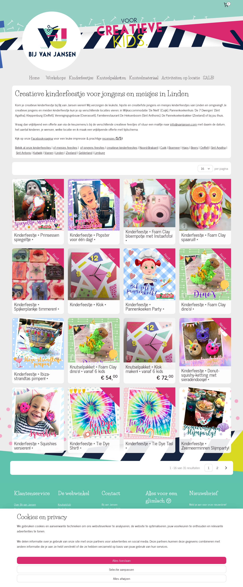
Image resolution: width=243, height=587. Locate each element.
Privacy (18, 531)
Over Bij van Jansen (25, 504)
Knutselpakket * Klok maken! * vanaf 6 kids (144, 369)
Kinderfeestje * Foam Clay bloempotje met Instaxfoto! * (149, 235)
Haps (185, 147)
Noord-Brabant (149, 147)
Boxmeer (174, 147)
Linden (59, 152)
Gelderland (85, 152)
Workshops (56, 77)
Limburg (100, 152)
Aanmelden (199, 514)
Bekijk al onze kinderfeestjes (33, 147)
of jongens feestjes (92, 147)
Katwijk (37, 152)
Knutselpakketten (111, 77)
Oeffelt (204, 147)
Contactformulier (111, 526)
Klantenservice (22, 513)
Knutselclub (64, 504)
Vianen (48, 152)
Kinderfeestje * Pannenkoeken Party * (145, 306)
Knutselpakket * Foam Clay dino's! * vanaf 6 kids (93, 369)
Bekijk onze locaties (112, 535)
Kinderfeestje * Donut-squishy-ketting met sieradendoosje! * (200, 374)
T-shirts (62, 535)
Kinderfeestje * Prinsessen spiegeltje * (36, 237)
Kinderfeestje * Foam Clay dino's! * (203, 306)
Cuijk (163, 147)
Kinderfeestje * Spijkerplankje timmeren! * (36, 306)
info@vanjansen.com (183, 124)
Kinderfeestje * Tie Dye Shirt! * (89, 445)
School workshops (67, 526)
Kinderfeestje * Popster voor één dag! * (89, 237)
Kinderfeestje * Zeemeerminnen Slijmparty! (205, 445)
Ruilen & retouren (23, 526)
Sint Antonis (23, 152)
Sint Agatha (218, 147)
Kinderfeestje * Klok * (88, 304)
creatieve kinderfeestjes (122, 147)
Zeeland (71, 152)
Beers (194, 147)
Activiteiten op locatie (181, 77)
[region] (95, 569)
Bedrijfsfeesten (66, 522)
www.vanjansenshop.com (115, 522)
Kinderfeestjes (81, 77)
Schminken (64, 531)
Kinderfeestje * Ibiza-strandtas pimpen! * (32, 376)
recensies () (112, 138)
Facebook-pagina (42, 138)
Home (34, 77)
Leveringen (20, 522)
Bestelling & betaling (25, 517)
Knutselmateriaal (143, 77)
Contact (18, 508)
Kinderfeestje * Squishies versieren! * (35, 445)
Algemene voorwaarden (26, 535)
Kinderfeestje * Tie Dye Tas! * (149, 445)
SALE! (208, 77)
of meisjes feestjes (65, 147)
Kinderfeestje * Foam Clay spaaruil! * (203, 237)
